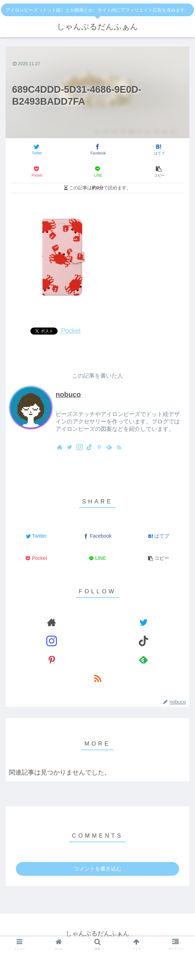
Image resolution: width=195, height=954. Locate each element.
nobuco (68, 394)
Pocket (71, 330)
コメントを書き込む (98, 869)
